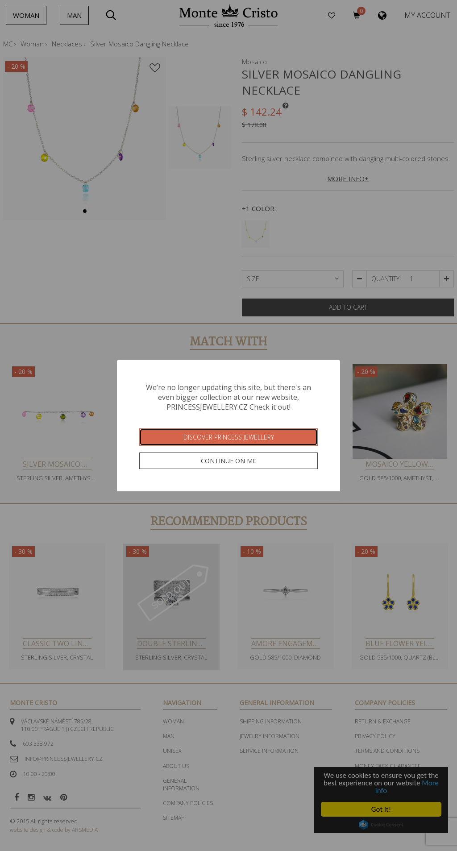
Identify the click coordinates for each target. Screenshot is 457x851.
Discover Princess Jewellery (228, 437)
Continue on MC (229, 461)
